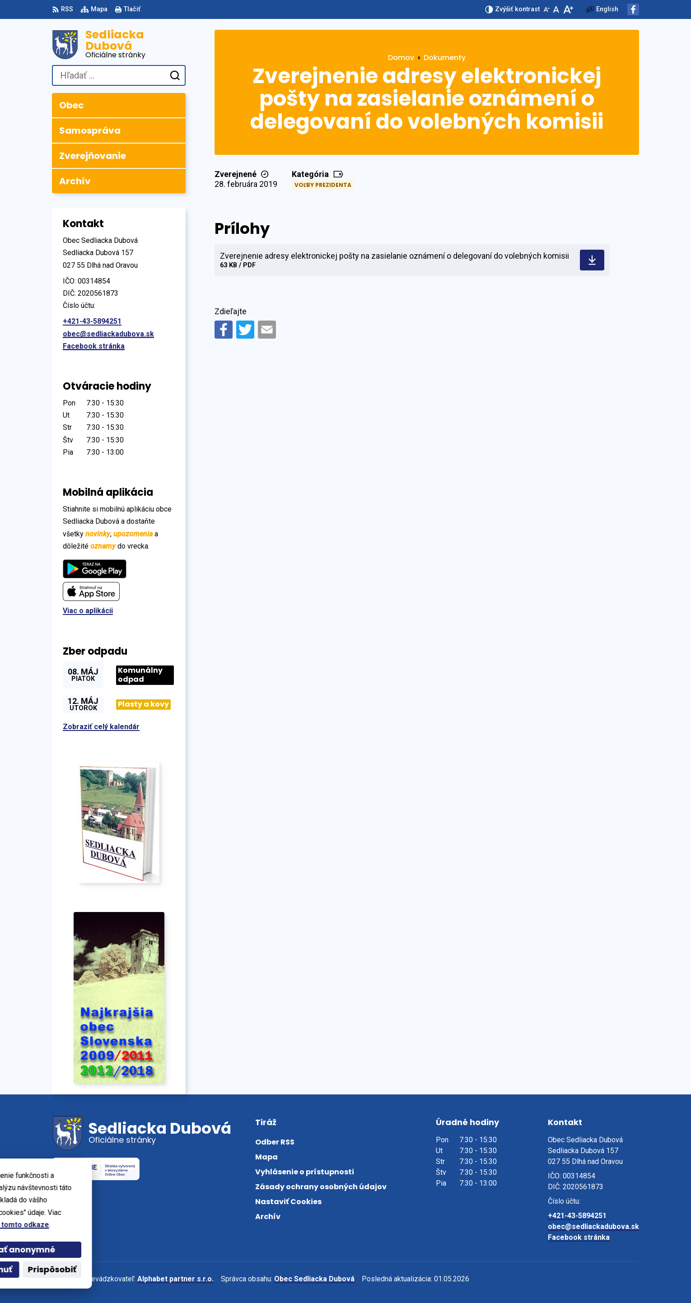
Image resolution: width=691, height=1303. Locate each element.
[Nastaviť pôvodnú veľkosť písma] (556, 9)
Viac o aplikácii (88, 610)
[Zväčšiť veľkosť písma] (568, 9)
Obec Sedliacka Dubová (314, 1279)
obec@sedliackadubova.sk (108, 334)
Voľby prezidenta (322, 185)
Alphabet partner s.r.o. (175, 1279)
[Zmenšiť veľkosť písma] (546, 9)
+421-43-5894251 (92, 321)
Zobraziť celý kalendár (101, 726)
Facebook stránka (94, 346)
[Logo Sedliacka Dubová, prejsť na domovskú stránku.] (119, 45)
